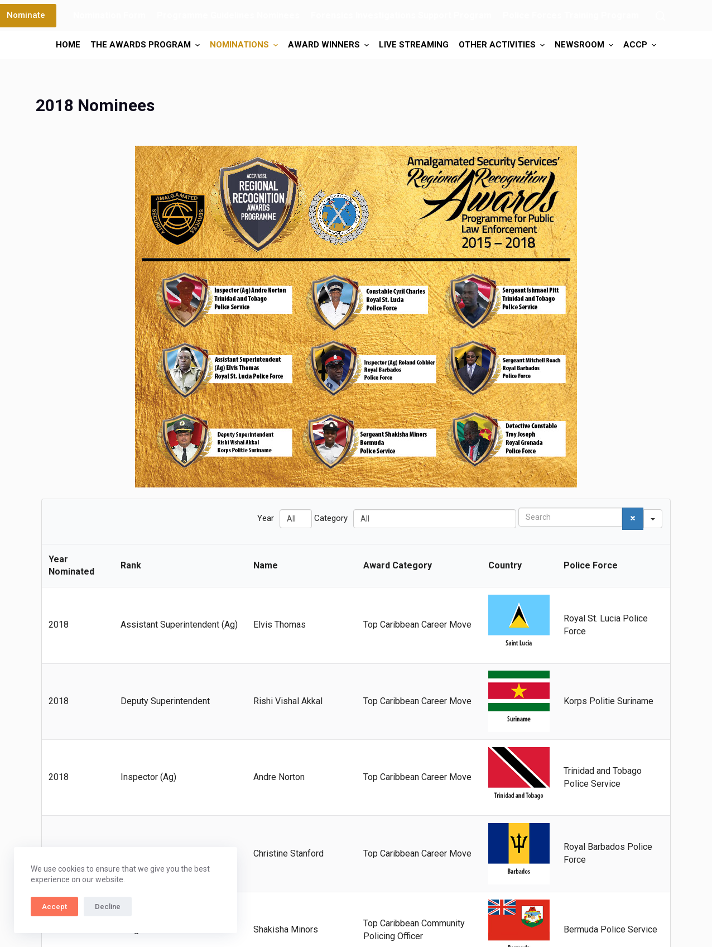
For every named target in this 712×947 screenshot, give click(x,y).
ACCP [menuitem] (641, 45)
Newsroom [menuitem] (585, 45)
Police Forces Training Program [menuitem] (571, 15)
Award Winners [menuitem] (330, 45)
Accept (54, 906)
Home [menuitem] (68, 45)
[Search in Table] (570, 517)
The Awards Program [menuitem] (146, 45)
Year (265, 518)
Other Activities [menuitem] (503, 45)
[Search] (660, 16)
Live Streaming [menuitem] (414, 45)
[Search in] (652, 518)
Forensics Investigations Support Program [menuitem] (401, 15)
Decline (108, 906)
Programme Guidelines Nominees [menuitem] (228, 15)
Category (331, 518)
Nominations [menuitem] (245, 45)
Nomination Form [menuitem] (109, 15)
